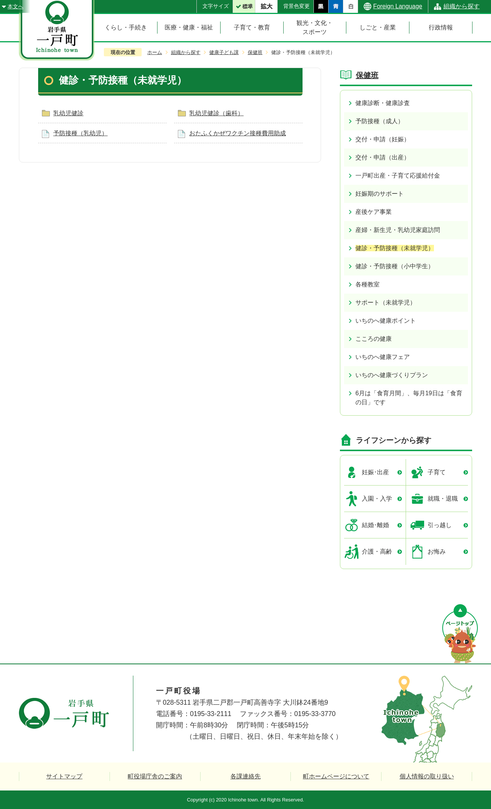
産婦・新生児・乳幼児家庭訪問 (397, 230)
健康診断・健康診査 (382, 103)
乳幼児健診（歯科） (216, 113)
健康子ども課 (224, 52)
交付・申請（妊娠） (382, 139)
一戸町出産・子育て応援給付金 (397, 175)
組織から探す (461, 6)
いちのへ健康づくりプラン (391, 375)
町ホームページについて (336, 776)
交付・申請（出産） (382, 157)
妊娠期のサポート (379, 193)
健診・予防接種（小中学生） (394, 266)
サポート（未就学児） (385, 302)
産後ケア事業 (373, 212)
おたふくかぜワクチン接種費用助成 (237, 133)
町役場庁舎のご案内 (155, 776)
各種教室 (367, 284)
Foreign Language (397, 6)
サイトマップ (64, 776)
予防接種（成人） (379, 121)
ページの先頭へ (460, 634)
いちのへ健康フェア (382, 357)
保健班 (255, 52)
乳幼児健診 (68, 113)
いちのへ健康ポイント (385, 320)
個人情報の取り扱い (427, 776)
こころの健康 (373, 339)
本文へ (15, 6)
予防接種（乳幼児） (80, 133)
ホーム (154, 52)
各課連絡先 (245, 776)
